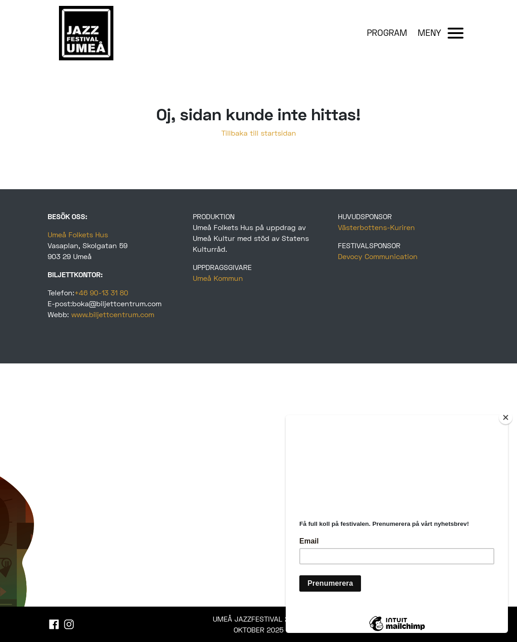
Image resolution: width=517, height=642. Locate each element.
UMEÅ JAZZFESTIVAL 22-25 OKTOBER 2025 (258, 624)
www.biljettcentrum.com (112, 314)
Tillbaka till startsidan (258, 132)
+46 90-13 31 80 (101, 292)
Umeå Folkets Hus (78, 234)
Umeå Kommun (218, 278)
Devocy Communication (378, 256)
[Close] (505, 417)
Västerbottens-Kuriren (376, 227)
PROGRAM (387, 32)
